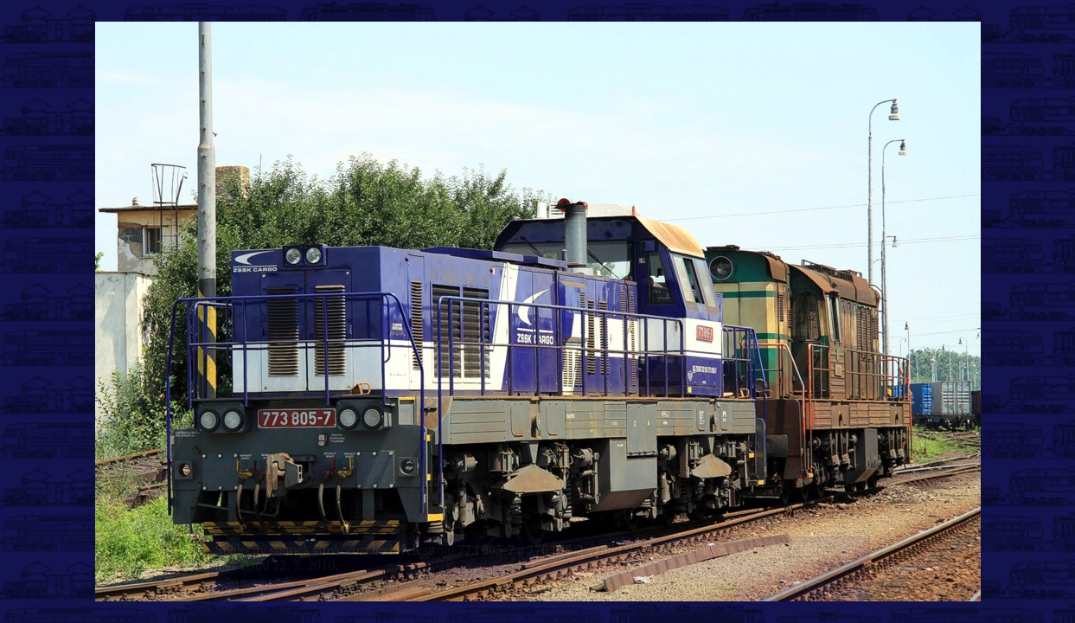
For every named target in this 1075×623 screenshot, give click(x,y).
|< (226, 590)
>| (852, 590)
